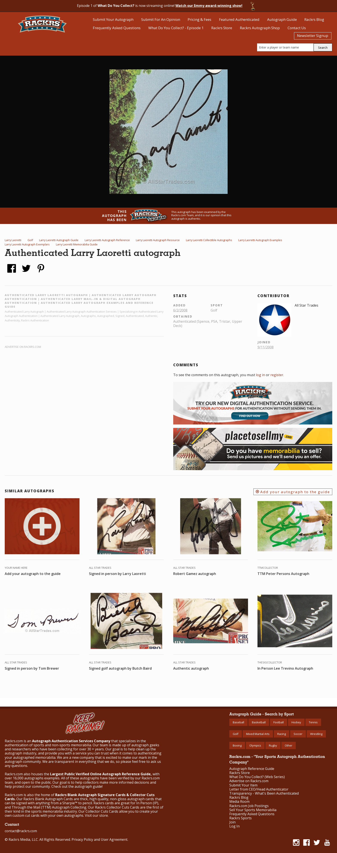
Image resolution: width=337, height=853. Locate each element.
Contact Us (297, 27)
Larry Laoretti (13, 240)
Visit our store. (97, 815)
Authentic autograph (191, 668)
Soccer (298, 734)
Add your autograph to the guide (293, 491)
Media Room (239, 802)
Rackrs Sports (240, 818)
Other (288, 745)
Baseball (238, 722)
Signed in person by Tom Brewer (32, 668)
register (276, 375)
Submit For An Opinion (160, 19)
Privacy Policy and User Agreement (99, 839)
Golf (30, 240)
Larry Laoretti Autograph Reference (107, 240)
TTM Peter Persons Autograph (283, 574)
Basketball (259, 722)
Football (278, 722)
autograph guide (88, 786)
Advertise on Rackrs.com (23, 347)
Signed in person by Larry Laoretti (117, 574)
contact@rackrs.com (21, 831)
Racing (281, 734)
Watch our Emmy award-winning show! (208, 5)
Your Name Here (16, 568)
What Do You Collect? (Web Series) (257, 777)
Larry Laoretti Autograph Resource (158, 240)
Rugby (273, 745)
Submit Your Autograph (113, 19)
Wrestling (316, 734)
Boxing (237, 745)
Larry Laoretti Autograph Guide (58, 240)
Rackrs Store (221, 27)
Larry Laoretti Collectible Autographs (209, 240)
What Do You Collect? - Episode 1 (176, 27)
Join (232, 822)
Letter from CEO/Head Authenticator (258, 789)
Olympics (255, 745)
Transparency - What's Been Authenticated (264, 793)
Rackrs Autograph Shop (260, 27)
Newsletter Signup (312, 35)
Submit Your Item (243, 785)
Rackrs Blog (314, 19)
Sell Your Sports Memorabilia (252, 810)
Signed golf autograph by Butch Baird (120, 668)
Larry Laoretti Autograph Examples (260, 240)
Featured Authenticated (239, 19)
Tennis (313, 722)
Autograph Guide (282, 19)
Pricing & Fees (199, 19)
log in (260, 375)
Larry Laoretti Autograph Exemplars (27, 244)
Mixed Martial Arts (258, 734)
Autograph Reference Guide (251, 769)
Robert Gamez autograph (194, 574)
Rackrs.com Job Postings (249, 806)
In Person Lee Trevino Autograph (285, 668)
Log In (234, 826)
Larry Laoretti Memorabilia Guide (77, 244)
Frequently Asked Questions (117, 27)
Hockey (296, 722)
